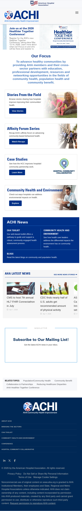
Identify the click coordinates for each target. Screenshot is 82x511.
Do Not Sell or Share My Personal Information (45, 474)
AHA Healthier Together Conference (22, 387)
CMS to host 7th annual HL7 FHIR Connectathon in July (21, 301)
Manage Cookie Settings (45, 477)
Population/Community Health (37, 380)
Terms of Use (24, 477)
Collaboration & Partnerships (19, 384)
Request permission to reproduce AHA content (32, 503)
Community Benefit (63, 380)
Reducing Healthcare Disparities (51, 384)
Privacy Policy (14, 474)
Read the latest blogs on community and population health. (32, 257)
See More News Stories (65, 275)
